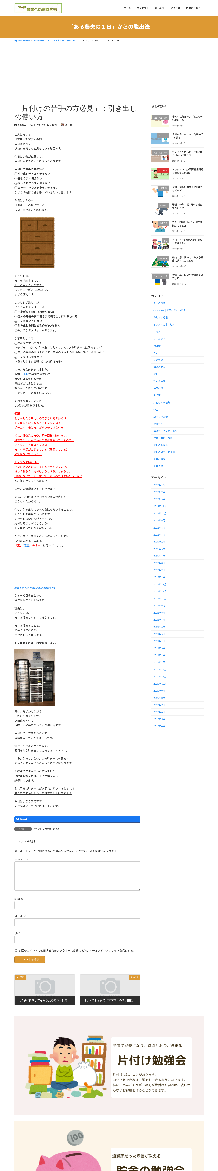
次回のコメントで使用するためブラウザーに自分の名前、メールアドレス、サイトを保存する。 (77, 956)
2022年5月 (159, 548)
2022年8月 (159, 527)
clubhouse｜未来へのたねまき (169, 310)
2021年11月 (160, 591)
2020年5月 (159, 719)
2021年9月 (159, 605)
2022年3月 (159, 562)
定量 (26, 545)
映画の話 (158, 388)
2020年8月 (159, 697)
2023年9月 (159, 491)
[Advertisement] (109, 69)
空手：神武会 (160, 416)
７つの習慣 (159, 303)
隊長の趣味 (159, 459)
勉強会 (157, 345)
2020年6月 (159, 712)
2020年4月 (159, 726)
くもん (157, 331)
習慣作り (158, 423)
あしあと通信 (160, 317)
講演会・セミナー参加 (165, 430)
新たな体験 (159, 381)
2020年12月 (160, 669)
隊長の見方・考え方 (164, 452)
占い (155, 352)
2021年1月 (159, 662)
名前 (18, 904)
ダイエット (159, 338)
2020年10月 (160, 683)
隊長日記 (158, 466)
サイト (18, 938)
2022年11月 (160, 506)
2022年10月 (160, 513)
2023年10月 (160, 484)
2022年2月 (159, 570)
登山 (155, 409)
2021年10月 (160, 598)
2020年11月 (160, 676)
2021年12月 (160, 584)
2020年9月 (159, 690)
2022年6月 (159, 541)
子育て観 (37, 829)
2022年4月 (159, 555)
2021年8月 (159, 612)
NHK (26, 374)
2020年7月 (159, 704)
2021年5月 (159, 633)
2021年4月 (159, 641)
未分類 (157, 395)
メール (20, 921)
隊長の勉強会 (160, 445)
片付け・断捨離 (52, 829)
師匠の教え (159, 367)
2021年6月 (159, 626)
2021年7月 (159, 619)
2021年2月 (159, 655)
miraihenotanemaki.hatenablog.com (34, 587)
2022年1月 (159, 577)
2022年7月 (159, 534)
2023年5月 (159, 499)
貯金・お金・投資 (163, 438)
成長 (155, 374)
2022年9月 (159, 520)
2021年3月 (159, 648)
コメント (21, 859)
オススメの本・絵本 (164, 324)
